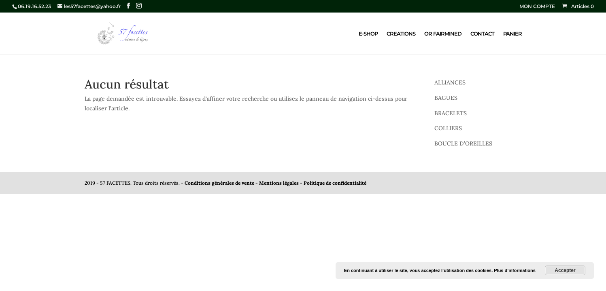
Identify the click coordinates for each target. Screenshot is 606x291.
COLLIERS (448, 128)
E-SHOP (368, 34)
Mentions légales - (281, 183)
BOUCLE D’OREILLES (463, 143)
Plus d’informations (515, 270)
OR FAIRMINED (442, 34)
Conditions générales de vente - (222, 183)
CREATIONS (401, 34)
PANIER (512, 34)
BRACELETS (450, 113)
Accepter (565, 270)
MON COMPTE (537, 6)
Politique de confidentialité (335, 183)
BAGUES (445, 97)
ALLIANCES (450, 82)
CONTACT (482, 34)
